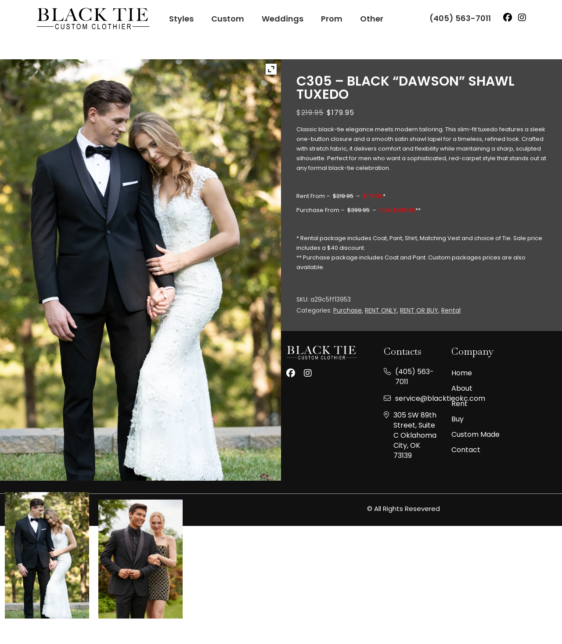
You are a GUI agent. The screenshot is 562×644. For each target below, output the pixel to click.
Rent (459, 404)
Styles (181, 18)
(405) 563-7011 (460, 18)
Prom (331, 18)
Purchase (347, 310)
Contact (465, 450)
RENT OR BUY (419, 310)
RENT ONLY (381, 310)
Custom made (475, 434)
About (461, 388)
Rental (451, 310)
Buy (457, 419)
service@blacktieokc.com (440, 398)
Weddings (282, 18)
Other (371, 18)
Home (461, 373)
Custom (227, 18)
